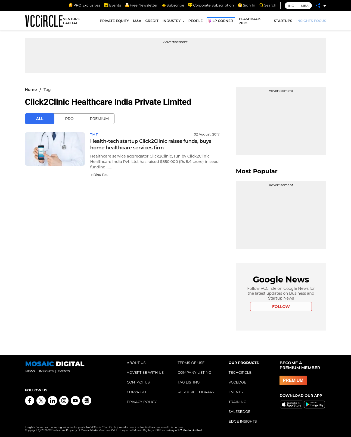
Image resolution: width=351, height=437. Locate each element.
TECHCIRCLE (240, 372)
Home (31, 89)
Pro (69, 118)
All (40, 118)
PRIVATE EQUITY (114, 21)
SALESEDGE (239, 411)
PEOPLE (195, 21)
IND (291, 6)
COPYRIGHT (137, 392)
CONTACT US (138, 382)
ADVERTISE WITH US (145, 372)
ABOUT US (136, 362)
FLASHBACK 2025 (250, 21)
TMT (94, 134)
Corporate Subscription (211, 5)
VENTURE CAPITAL (71, 21)
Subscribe (173, 5)
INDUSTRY (172, 21)
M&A (137, 21)
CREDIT (152, 21)
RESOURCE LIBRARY (196, 392)
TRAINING (237, 402)
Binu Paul (102, 175)
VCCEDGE (237, 382)
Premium (99, 118)
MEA (304, 6)
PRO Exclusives (84, 5)
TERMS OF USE (191, 362)
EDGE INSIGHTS (243, 421)
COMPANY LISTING (194, 372)
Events (112, 5)
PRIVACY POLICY (142, 402)
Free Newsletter (141, 5)
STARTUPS (283, 21)
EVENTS (236, 392)
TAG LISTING (189, 382)
